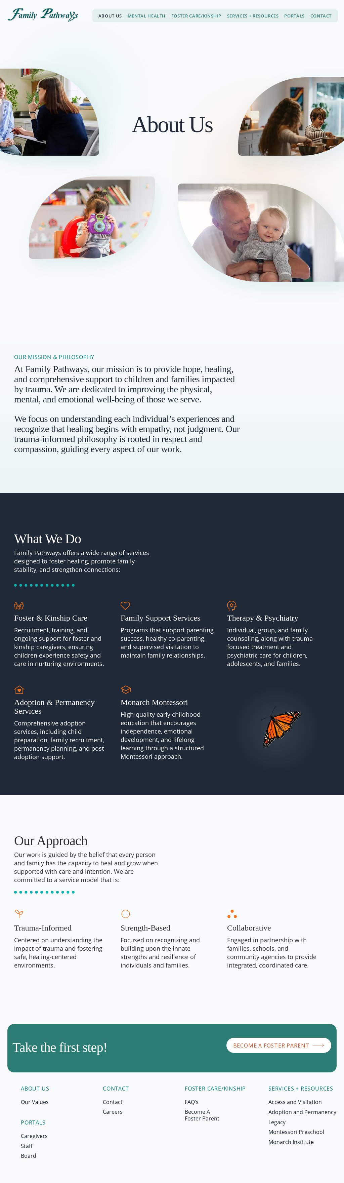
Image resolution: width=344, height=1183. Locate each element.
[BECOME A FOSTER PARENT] (278, 1045)
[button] (253, 15)
